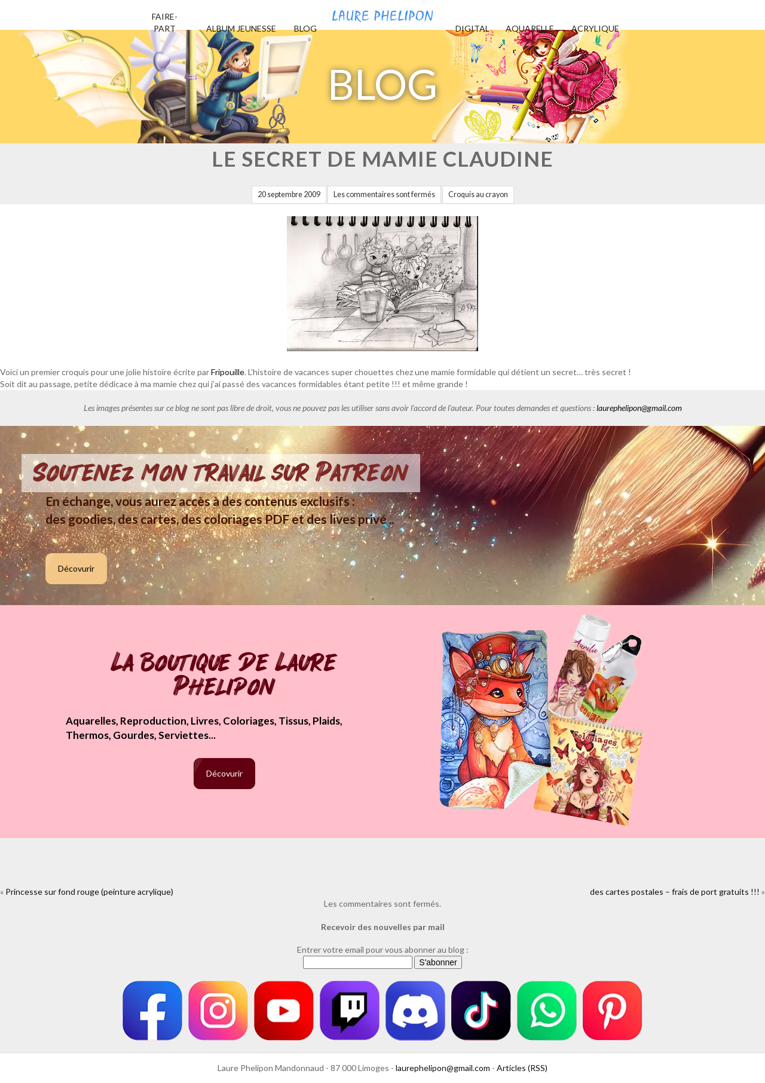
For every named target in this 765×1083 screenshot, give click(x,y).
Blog (305, 28)
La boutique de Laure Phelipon (224, 676)
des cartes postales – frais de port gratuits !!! (675, 891)
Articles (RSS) (522, 1068)
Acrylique (595, 28)
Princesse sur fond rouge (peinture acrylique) (89, 891)
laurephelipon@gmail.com (639, 408)
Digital (472, 28)
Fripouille (227, 372)
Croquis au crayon (478, 194)
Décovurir (76, 568)
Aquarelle (530, 28)
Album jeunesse (241, 28)
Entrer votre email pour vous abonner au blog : (383, 949)
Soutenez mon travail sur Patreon (220, 473)
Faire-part (165, 22)
